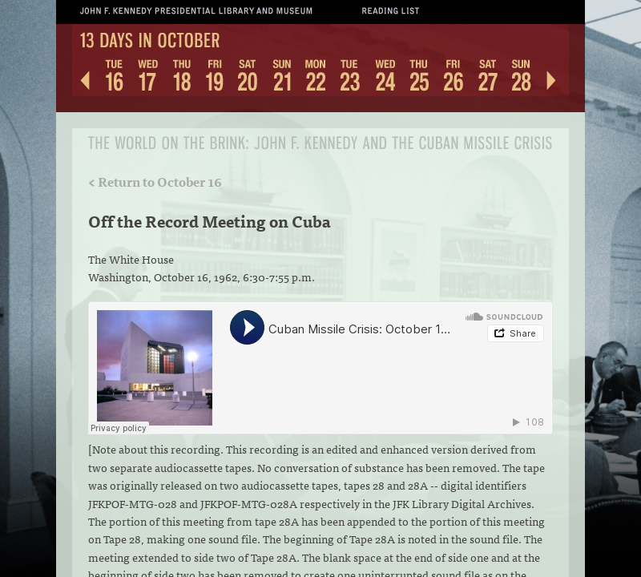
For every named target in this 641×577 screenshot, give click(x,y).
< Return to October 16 (155, 181)
